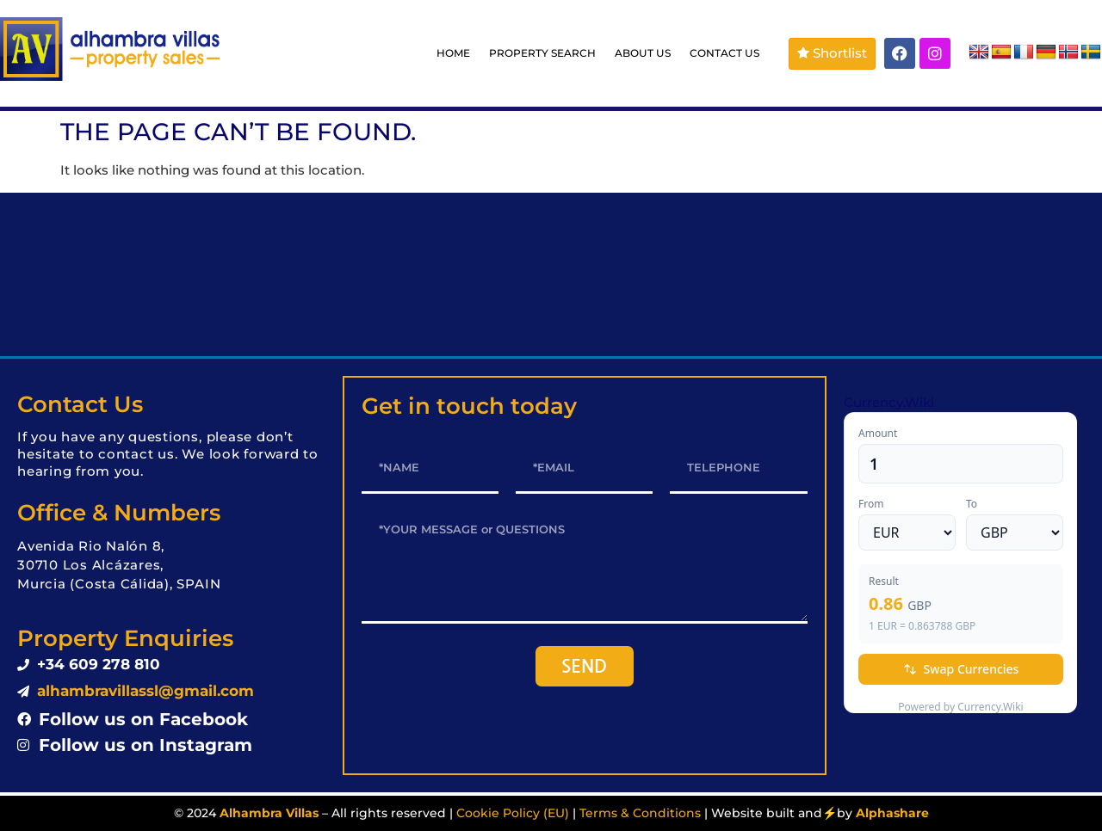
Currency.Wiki (889, 402)
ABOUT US (643, 52)
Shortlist (832, 53)
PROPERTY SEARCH (542, 52)
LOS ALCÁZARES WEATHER (551, 274)
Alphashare (892, 813)
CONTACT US (724, 52)
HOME (453, 52)
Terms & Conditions (640, 813)
